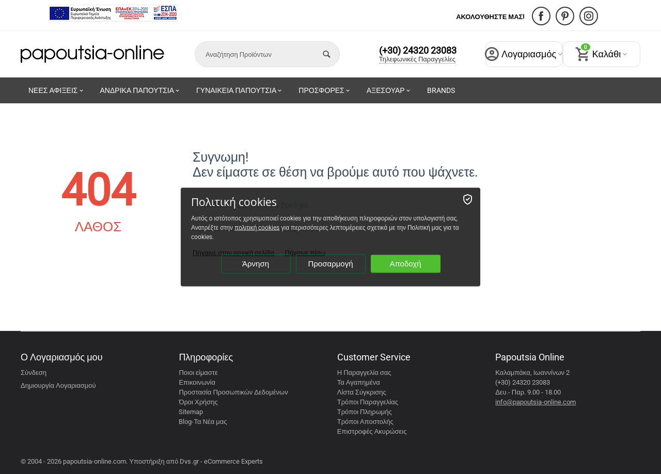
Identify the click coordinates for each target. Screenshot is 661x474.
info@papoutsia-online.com (535, 402)
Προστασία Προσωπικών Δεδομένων (233, 392)
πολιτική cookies (256, 227)
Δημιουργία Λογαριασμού (58, 385)
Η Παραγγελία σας (364, 372)
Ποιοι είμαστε (198, 372)
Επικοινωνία (197, 382)
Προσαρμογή (330, 263)
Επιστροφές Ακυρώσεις (372, 431)
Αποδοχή (405, 263)
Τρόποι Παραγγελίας (367, 402)
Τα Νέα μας (210, 421)
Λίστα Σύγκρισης (361, 392)
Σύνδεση (33, 372)
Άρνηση (255, 263)
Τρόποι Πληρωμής (364, 412)
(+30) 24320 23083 (418, 50)
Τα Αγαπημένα (358, 382)
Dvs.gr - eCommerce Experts (221, 461)
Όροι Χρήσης (198, 402)
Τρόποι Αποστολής (365, 421)
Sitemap (191, 412)
